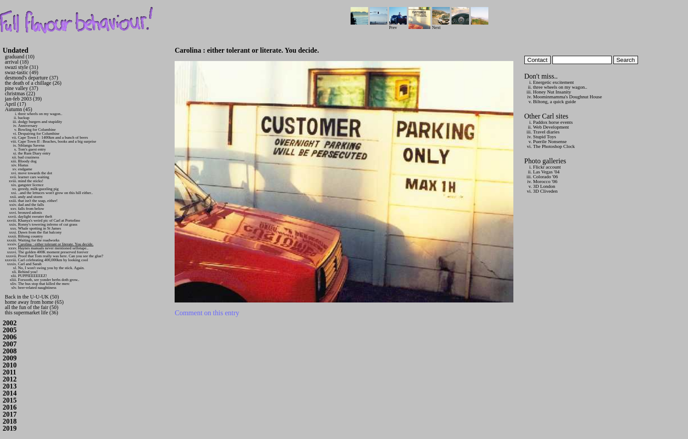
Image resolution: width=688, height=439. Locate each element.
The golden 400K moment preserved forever (53, 252)
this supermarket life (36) (31, 312)
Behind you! (28, 272)
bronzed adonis (30, 212)
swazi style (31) (21, 67)
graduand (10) (20, 57)
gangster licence (30, 185)
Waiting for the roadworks (39, 240)
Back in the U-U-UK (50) (32, 297)
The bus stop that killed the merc (44, 283)
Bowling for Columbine (37, 129)
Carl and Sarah (29, 264)
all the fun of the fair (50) (31, 307)
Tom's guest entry (32, 149)
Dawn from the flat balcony (39, 232)
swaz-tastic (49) (21, 72)
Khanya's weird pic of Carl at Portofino (49, 220)
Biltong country (30, 236)
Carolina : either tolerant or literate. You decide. (55, 244)
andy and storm (30, 196)
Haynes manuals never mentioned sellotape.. (53, 248)
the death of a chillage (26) (33, 83)
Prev (398, 25)
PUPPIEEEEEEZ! (32, 275)
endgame (25, 169)
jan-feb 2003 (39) (23, 99)
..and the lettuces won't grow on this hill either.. (55, 193)
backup (23, 117)
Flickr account (547, 166)
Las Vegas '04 (546, 171)
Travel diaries (546, 131)
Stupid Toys (544, 136)
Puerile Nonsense (550, 141)
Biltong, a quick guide (554, 101)
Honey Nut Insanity (552, 91)
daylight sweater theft (35, 216)
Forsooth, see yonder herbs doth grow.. (48, 279)
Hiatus (23, 165)
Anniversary (28, 125)
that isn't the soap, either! (37, 200)
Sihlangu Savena (31, 145)
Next (441, 25)
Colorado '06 (545, 176)
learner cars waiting (33, 177)
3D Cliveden (545, 191)
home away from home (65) (34, 302)
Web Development (551, 127)
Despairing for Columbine (38, 133)
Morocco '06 (545, 181)
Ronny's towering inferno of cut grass (47, 224)
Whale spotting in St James (39, 228)
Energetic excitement (553, 82)
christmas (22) (20, 93)
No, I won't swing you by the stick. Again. (51, 268)
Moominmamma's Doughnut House (567, 96)
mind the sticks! (30, 181)
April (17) (15, 104)
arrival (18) (17, 62)
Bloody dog (27, 161)
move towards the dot (35, 173)
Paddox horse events (553, 122)
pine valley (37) (21, 88)
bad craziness (28, 157)
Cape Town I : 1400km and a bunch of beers (53, 137)
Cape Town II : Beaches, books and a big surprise (57, 141)
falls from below (31, 208)
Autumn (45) (18, 109)
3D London (544, 186)
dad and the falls (31, 204)
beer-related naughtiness (37, 287)
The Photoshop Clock (554, 146)
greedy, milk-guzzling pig (38, 189)
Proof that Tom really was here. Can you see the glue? (60, 256)
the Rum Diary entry (34, 153)
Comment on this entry (207, 313)
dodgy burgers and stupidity (40, 121)
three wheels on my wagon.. (40, 114)
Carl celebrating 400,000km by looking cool (53, 260)
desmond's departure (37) (31, 78)
